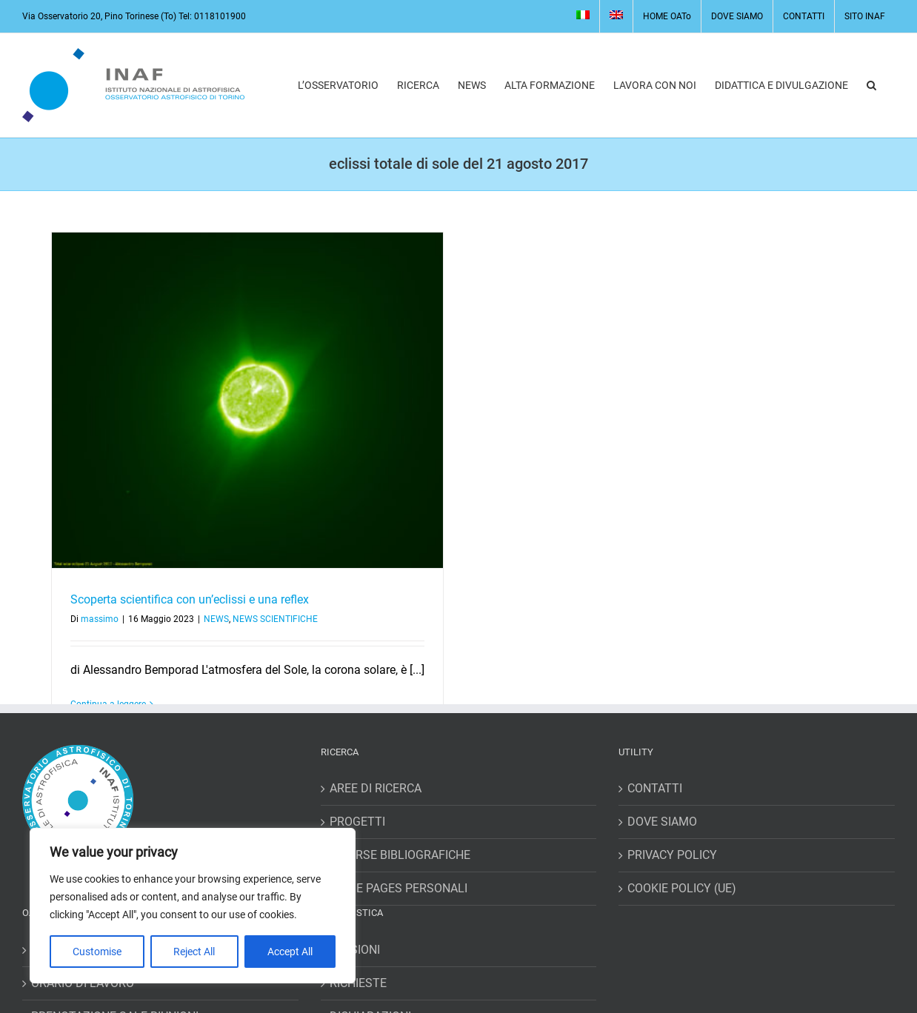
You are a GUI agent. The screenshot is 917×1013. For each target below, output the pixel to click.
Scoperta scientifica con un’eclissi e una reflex (189, 599)
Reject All (194, 951)
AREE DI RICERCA (375, 788)
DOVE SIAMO (662, 822)
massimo (100, 619)
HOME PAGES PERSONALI (398, 888)
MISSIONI (355, 950)
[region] (193, 905)
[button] (871, 85)
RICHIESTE (358, 983)
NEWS (216, 619)
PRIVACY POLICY (672, 855)
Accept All (290, 951)
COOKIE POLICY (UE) (681, 888)
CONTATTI (654, 788)
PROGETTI (357, 822)
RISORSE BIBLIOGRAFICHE (400, 855)
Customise (97, 951)
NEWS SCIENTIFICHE (275, 619)
